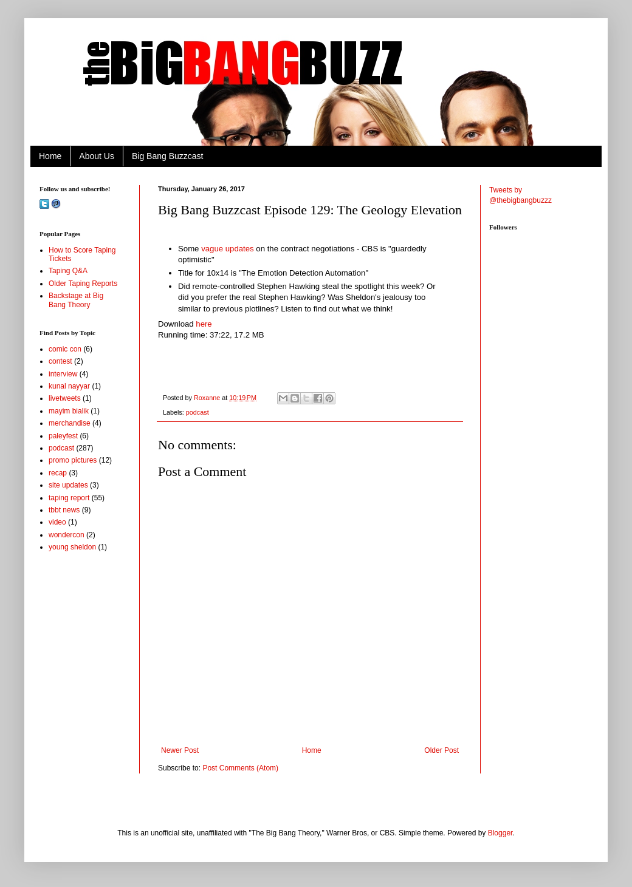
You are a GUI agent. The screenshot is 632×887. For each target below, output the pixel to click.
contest (60, 361)
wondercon (66, 535)
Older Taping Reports (83, 283)
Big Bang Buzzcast (168, 156)
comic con (65, 349)
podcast (197, 412)
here (205, 323)
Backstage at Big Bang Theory (76, 299)
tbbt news (64, 510)
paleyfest (63, 436)
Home (50, 156)
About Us (96, 156)
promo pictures (73, 460)
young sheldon (72, 547)
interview (63, 374)
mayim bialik (69, 411)
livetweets (65, 398)
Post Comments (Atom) (240, 768)
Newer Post (180, 750)
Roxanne (208, 397)
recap (58, 473)
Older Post (441, 750)
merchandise (70, 423)
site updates (68, 485)
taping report (69, 498)
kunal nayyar (69, 386)
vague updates (227, 248)
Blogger (500, 833)
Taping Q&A (68, 271)
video (57, 522)
